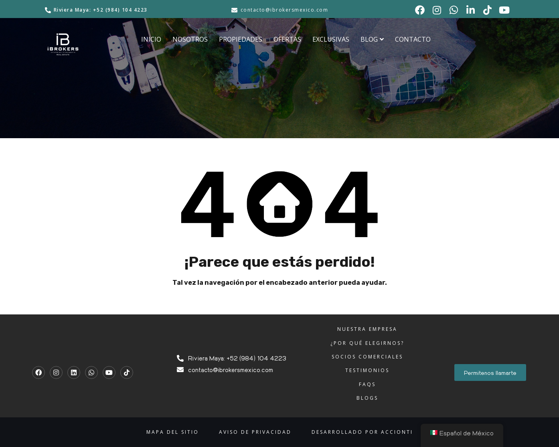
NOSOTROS (190, 39)
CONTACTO (413, 39)
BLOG (372, 39)
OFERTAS (287, 39)
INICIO (151, 39)
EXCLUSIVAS (330, 39)
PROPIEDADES (240, 39)
